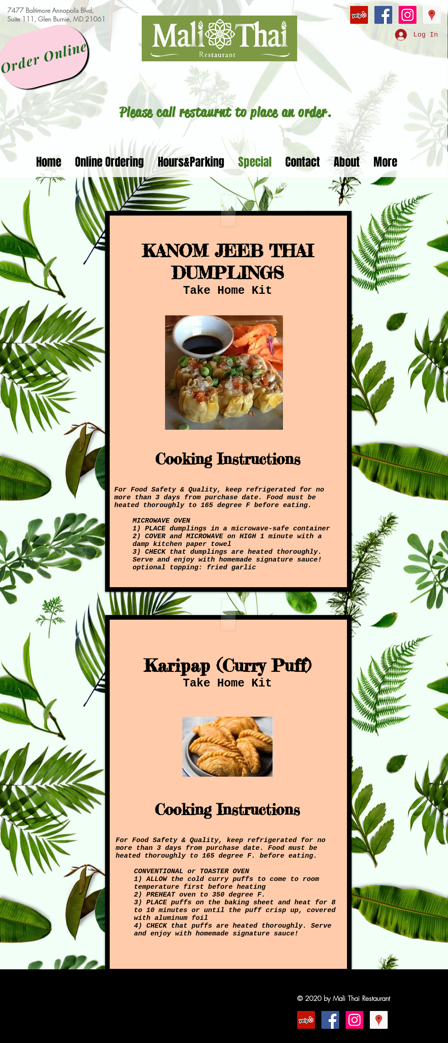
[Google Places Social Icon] (432, 15)
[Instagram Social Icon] (407, 15)
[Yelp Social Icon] (359, 15)
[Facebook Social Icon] (383, 15)
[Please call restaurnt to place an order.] (225, 112)
